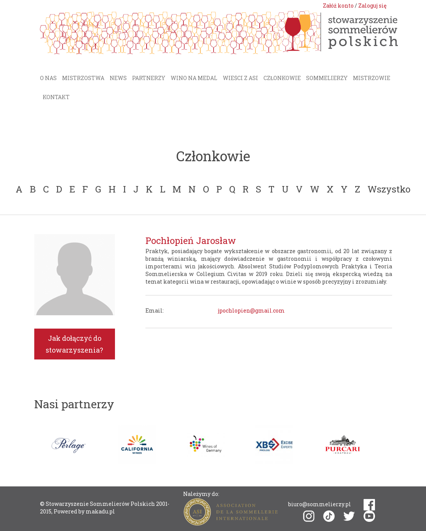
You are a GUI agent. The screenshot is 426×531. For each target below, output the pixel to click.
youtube (369, 516)
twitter (349, 516)
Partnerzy (148, 78)
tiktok (329, 516)
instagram (308, 516)
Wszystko (388, 189)
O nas (48, 78)
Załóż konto (338, 5)
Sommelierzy (327, 78)
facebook (369, 504)
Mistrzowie (371, 78)
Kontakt (56, 97)
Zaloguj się (372, 5)
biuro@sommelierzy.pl (319, 504)
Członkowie (282, 78)
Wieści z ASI (240, 78)
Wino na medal (194, 78)
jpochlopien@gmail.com (251, 310)
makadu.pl (100, 511)
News (118, 78)
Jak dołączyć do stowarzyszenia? (74, 344)
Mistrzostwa (83, 78)
